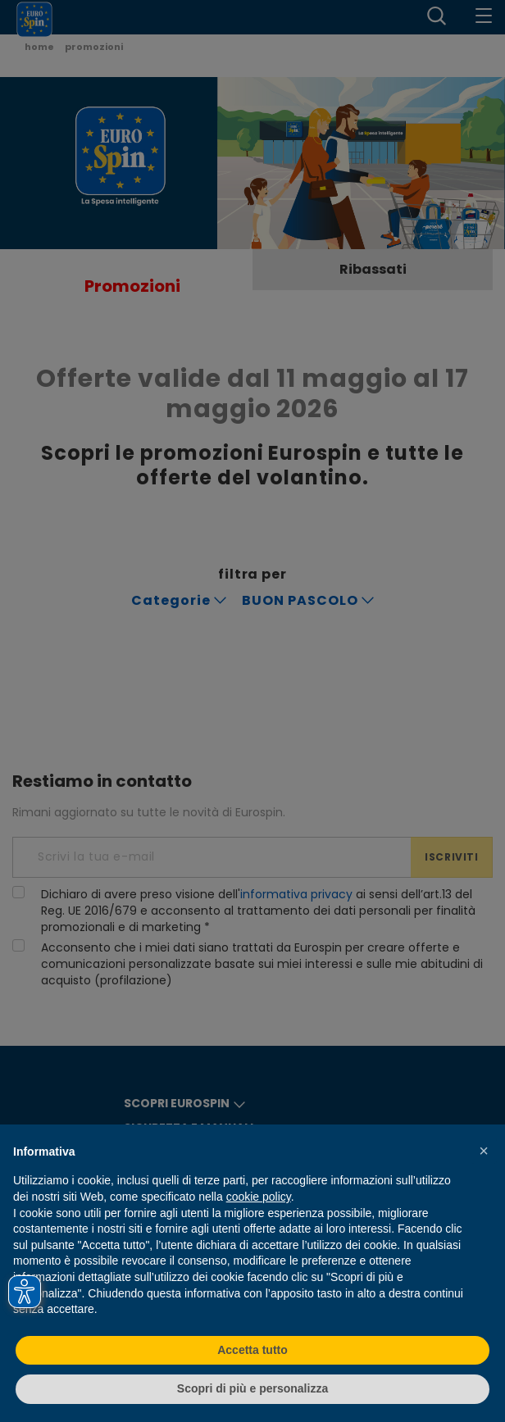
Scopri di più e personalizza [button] (252, 1388)
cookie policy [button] (258, 1196)
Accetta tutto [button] (252, 1349)
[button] (484, 1151)
